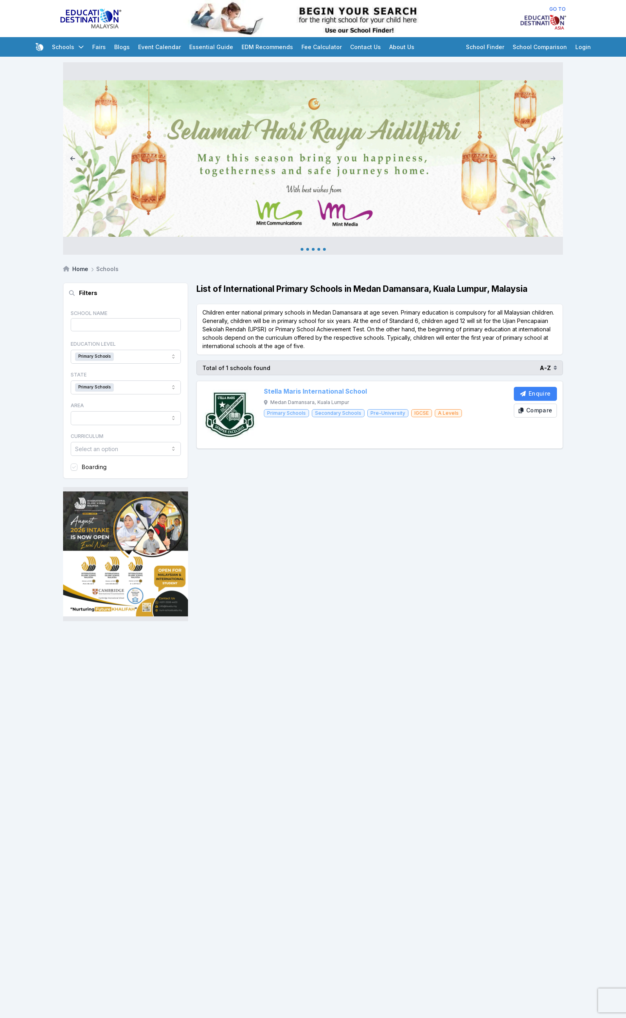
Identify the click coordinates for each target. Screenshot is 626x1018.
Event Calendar (159, 47)
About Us (401, 47)
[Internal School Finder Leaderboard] (321, 18)
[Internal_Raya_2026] (313, 158)
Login (583, 47)
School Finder (485, 47)
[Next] (553, 158)
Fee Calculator (321, 47)
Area (77, 405)
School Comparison (540, 47)
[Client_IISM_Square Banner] (125, 554)
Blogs (122, 47)
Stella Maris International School (315, 391)
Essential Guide (211, 47)
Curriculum (87, 436)
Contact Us (365, 47)
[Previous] (73, 158)
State (79, 375)
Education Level (93, 344)
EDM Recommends (267, 47)
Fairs (99, 47)
